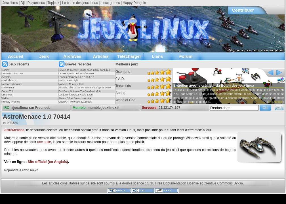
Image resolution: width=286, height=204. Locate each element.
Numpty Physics (10, 101)
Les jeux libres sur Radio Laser (76, 94)
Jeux (44, 56)
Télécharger (129, 56)
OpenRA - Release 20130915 (75, 101)
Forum (186, 56)
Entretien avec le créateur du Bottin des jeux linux (213, 86)
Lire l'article (275, 101)
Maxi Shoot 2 (8, 80)
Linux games (110, 3)
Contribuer (243, 10)
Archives (72, 56)
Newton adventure (11, 84)
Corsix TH (7, 91)
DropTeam (7, 94)
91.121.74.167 (169, 108)
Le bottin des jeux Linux (80, 3)
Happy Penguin (134, 3)
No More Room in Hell (71, 84)
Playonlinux (36, 3)
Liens (157, 56)
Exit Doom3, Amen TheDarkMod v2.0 (79, 91)
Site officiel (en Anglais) (48, 162)
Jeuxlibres (10, 3)
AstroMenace (14, 130)
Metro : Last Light (68, 80)
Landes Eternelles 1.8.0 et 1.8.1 (76, 77)
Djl (23, 3)
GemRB (5, 77)
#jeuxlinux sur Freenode (31, 108)
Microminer (7, 87)
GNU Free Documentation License (173, 183)
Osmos (5, 70)
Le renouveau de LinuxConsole (76, 73)
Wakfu (5, 98)
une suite (44, 142)
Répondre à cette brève (21, 170)
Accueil (15, 56)
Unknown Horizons (12, 73)
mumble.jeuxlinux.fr (104, 108)
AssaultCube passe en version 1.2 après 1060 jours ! (84, 89)
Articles (100, 56)
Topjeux (53, 3)
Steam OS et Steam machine (75, 98)
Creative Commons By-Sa (223, 183)
